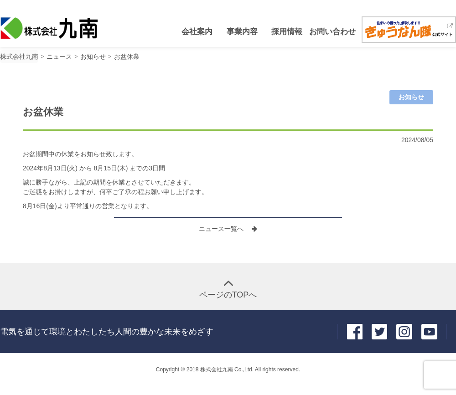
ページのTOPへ (228, 294)
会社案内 (196, 31)
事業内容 (242, 31)
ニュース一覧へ (222, 228)
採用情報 (286, 31)
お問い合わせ (330, 31)
